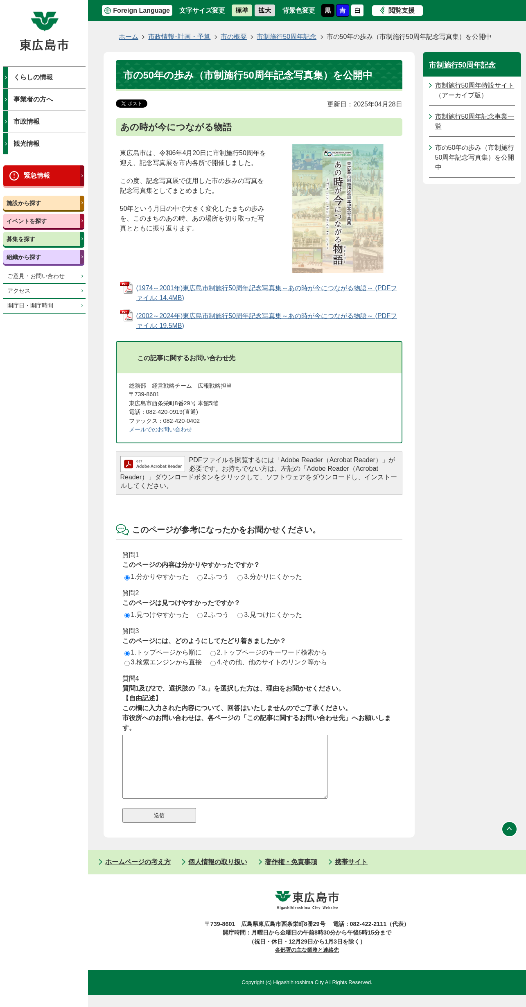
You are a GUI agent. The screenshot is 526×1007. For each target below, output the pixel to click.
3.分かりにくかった (269, 576)
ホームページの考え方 (138, 874)
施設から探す (24, 203)
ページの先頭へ (509, 841)
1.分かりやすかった (156, 576)
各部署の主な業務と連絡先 (307, 962)
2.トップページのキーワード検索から (268, 652)
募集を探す (21, 239)
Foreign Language (141, 10)
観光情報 (27, 143)
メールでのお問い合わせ (160, 429)
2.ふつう (213, 576)
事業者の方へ (33, 99)
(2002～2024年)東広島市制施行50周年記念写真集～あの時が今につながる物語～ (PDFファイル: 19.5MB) (266, 320)
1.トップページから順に (163, 652)
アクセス (18, 291)
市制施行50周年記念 (286, 36)
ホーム (128, 36)
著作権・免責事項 (291, 874)
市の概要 (234, 36)
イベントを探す (27, 221)
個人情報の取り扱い (217, 874)
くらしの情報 (33, 77)
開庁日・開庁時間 (30, 306)
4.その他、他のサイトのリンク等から (268, 662)
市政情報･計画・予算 (179, 36)
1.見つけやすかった (156, 614)
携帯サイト (351, 874)
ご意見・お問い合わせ (36, 276)
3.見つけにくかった (269, 614)
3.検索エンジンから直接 (163, 662)
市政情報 (27, 121)
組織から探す (24, 257)
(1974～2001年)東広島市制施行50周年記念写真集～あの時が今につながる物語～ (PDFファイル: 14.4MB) (266, 292)
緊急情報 (37, 175)
